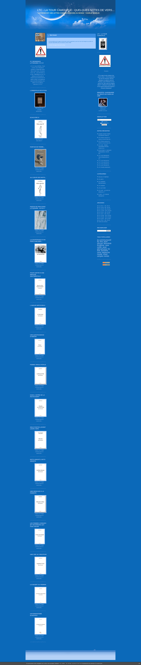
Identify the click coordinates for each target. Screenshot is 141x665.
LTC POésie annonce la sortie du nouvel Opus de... (104, 138)
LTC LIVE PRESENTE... (104, 160)
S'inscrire (104, 121)
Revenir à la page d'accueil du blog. (57, 45)
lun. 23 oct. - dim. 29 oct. (104, 220)
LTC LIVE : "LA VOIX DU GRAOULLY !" (104, 191)
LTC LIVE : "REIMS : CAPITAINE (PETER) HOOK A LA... (103, 146)
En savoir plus (98, 663)
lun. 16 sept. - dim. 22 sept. (104, 216)
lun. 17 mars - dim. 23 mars (104, 210)
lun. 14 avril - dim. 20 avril (104, 209)
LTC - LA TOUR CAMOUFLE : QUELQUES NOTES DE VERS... (75, 10)
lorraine (104, 250)
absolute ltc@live (104, 244)
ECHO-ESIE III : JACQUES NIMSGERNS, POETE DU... (104, 152)
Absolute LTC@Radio (103, 176)
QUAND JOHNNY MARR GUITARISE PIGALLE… (104, 134)
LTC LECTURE (102, 188)
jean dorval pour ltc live (103, 249)
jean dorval (102, 242)
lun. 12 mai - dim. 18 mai (104, 207)
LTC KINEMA (101, 185)
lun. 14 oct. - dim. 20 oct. (104, 213)
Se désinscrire (104, 123)
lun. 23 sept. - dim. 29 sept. (104, 215)
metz (105, 254)
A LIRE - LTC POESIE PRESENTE (103, 195)
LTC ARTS (100, 179)
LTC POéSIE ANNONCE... (104, 167)
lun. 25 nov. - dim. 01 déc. (104, 212)
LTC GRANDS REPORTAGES (102, 182)
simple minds (103, 256)
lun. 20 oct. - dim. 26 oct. (104, 205)
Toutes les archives (102, 221)
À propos (106, 71)
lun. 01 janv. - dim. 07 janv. (104, 218)
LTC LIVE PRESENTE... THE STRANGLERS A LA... (104, 157)
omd (99, 252)
